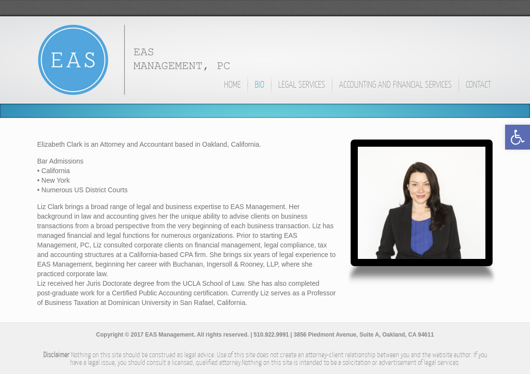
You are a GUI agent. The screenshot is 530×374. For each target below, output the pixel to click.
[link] (517, 137)
